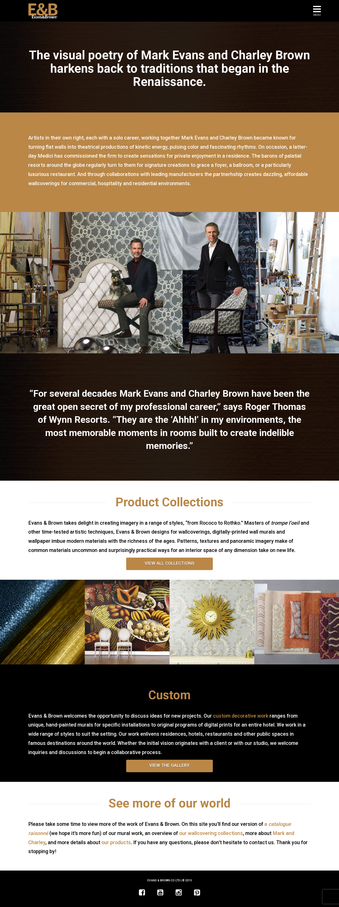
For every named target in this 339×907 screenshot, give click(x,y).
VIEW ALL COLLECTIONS (169, 563)
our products (116, 842)
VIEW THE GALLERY (169, 765)
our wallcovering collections (211, 833)
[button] (317, 12)
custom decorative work (240, 716)
